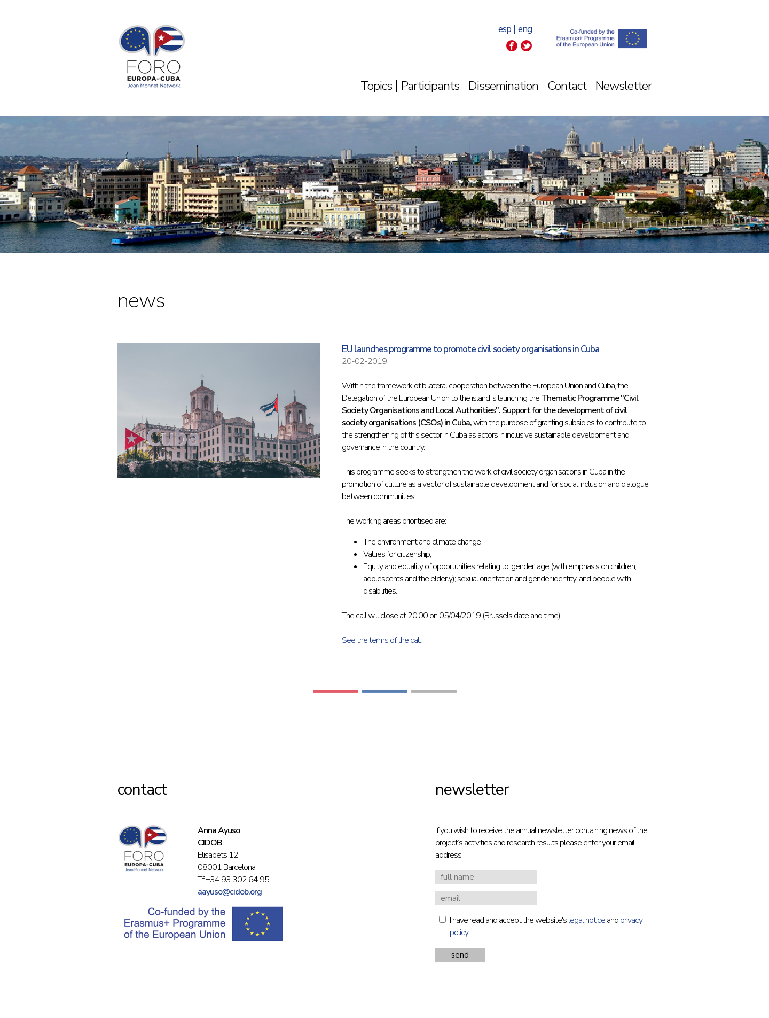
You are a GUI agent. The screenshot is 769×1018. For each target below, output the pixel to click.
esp (504, 29)
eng (525, 29)
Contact (566, 85)
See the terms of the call (381, 640)
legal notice (586, 920)
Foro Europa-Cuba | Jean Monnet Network (151, 56)
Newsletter (623, 85)
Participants (430, 85)
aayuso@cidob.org (230, 892)
